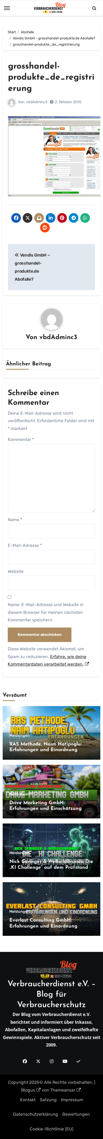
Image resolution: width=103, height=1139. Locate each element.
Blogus (31, 1090)
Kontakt (28, 1099)
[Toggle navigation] (7, 8)
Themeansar (65, 1090)
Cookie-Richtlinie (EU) (51, 1128)
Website (16, 571)
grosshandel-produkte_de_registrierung (51, 77)
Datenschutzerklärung (35, 1114)
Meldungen (19, 735)
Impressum (72, 1099)
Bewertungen (76, 1114)
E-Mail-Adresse (25, 545)
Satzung (48, 1099)
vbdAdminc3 (36, 102)
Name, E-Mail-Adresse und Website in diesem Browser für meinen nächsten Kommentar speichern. (45, 612)
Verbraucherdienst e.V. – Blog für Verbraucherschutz (51, 994)
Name (15, 519)
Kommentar (21, 439)
